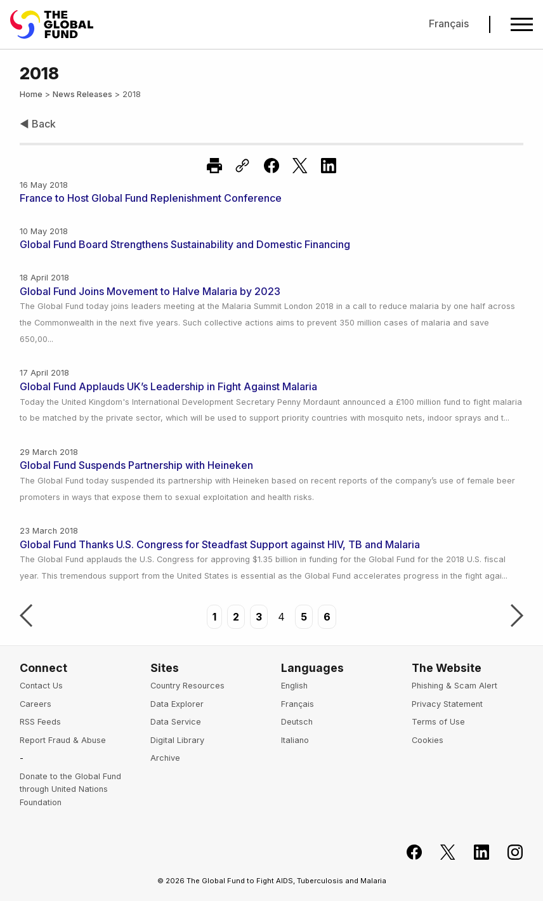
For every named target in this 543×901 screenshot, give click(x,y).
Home (31, 94)
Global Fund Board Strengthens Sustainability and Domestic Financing (185, 244)
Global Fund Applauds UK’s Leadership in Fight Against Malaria (168, 386)
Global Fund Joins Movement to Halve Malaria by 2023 (150, 291)
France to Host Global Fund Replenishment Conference (151, 198)
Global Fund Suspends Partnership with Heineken (136, 465)
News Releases (82, 94)
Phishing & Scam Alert (454, 685)
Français (449, 23)
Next (517, 616)
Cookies (427, 740)
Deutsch (297, 722)
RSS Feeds (40, 722)
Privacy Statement (447, 704)
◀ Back (38, 123)
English (294, 685)
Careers (35, 704)
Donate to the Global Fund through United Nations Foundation (70, 789)
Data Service (175, 722)
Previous (26, 616)
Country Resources (187, 685)
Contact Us (41, 685)
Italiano (295, 740)
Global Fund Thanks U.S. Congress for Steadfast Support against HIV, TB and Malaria (220, 544)
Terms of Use (438, 722)
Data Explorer (177, 704)
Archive (165, 758)
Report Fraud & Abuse (63, 740)
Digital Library (177, 740)
